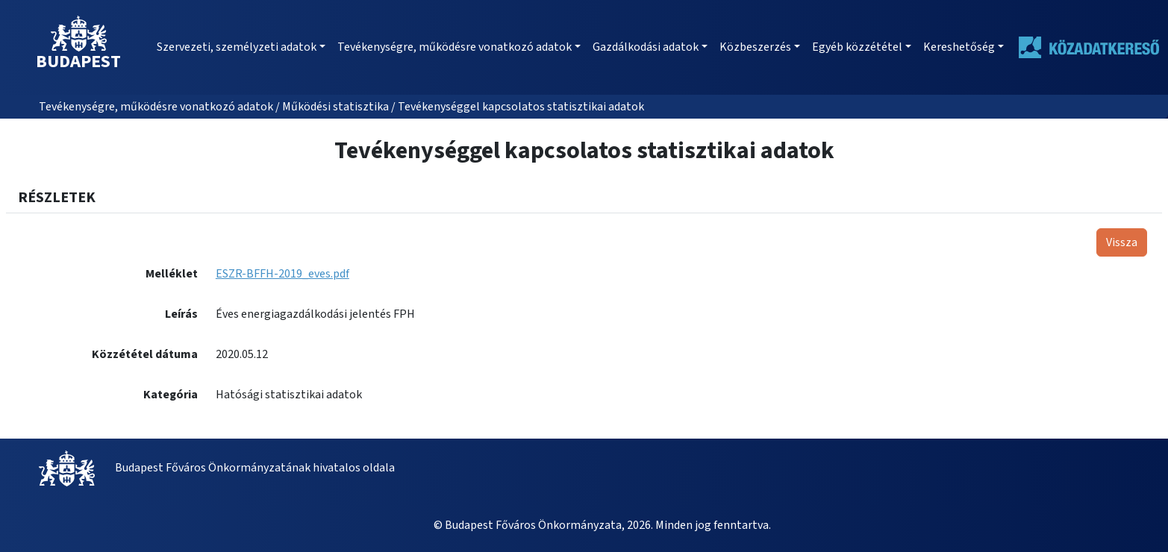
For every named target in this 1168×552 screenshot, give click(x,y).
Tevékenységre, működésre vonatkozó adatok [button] (454, 47)
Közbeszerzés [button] (755, 47)
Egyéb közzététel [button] (857, 47)
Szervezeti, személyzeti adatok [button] (236, 47)
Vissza (1121, 242)
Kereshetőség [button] (959, 47)
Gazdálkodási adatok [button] (646, 47)
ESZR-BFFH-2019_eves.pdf (282, 274)
